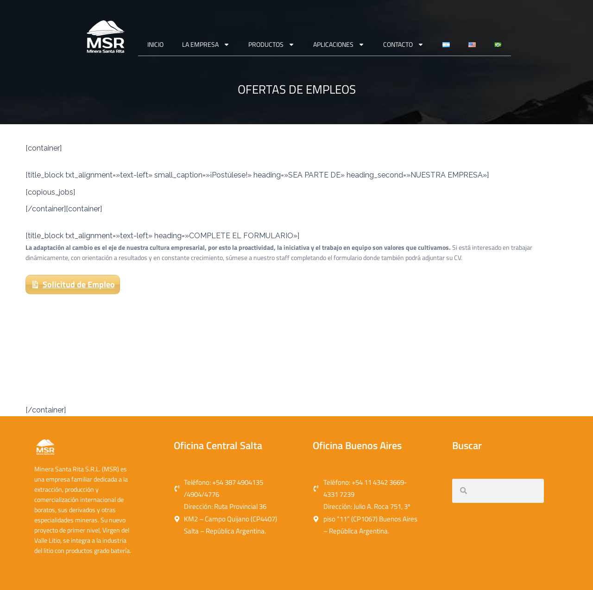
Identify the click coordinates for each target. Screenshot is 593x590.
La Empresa (206, 44)
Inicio (155, 44)
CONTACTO (403, 44)
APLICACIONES (339, 44)
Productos (271, 44)
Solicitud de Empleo (79, 284)
